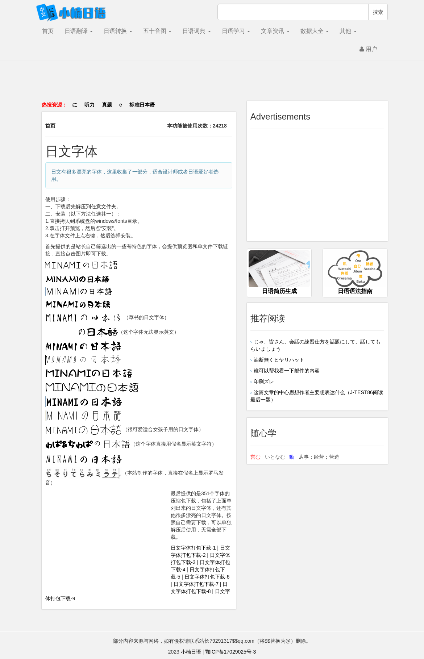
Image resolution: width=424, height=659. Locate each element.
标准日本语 (142, 105)
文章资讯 (275, 31)
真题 (107, 105)
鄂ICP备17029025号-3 (230, 652)
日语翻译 (79, 31)
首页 (48, 31)
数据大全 (314, 31)
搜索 (378, 12)
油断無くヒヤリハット (279, 360)
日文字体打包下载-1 (193, 548)
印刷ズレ (264, 381)
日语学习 (236, 31)
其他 (348, 31)
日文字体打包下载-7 (196, 584)
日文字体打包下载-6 (206, 577)
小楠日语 (191, 652)
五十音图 (157, 31)
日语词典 (196, 31)
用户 (368, 49)
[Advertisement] (212, 84)
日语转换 (118, 31)
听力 (89, 105)
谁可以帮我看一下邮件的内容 (287, 371)
